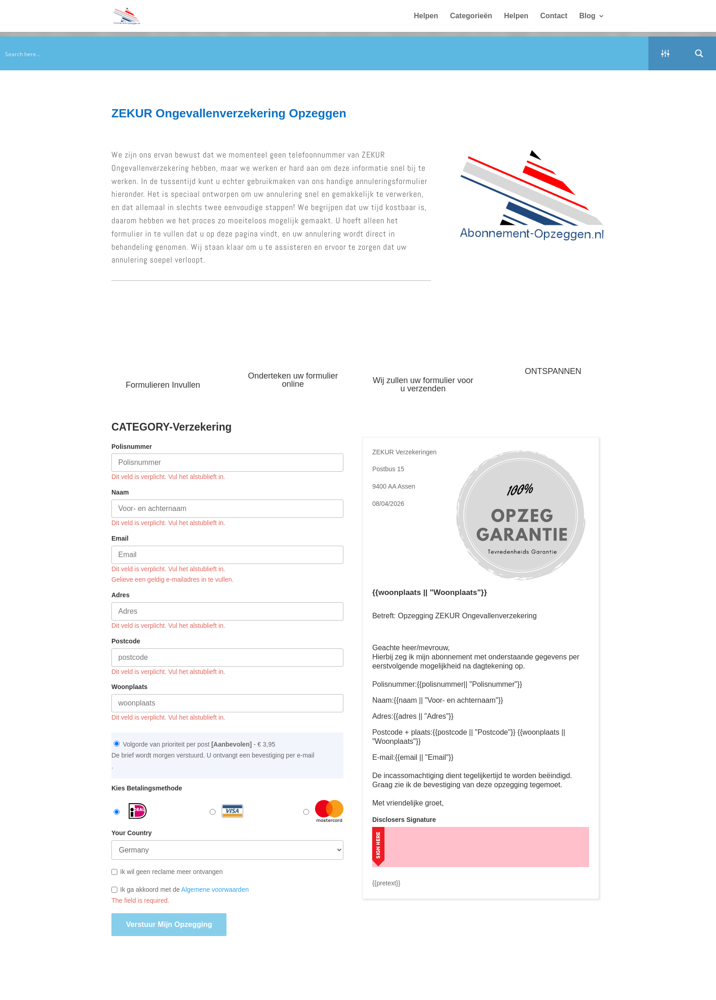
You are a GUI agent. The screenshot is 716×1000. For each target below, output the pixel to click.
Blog (587, 16)
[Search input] (324, 53)
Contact (554, 16)
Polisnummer (131, 446)
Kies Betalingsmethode (146, 788)
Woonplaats (129, 686)
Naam (120, 492)
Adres (120, 595)
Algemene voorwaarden (215, 889)
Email (119, 538)
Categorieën (471, 16)
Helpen (426, 16)
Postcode (125, 641)
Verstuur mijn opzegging (169, 924)
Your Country (131, 833)
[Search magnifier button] (699, 53)
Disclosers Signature (404, 819)
